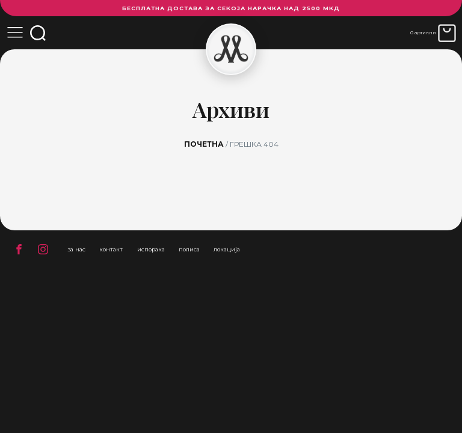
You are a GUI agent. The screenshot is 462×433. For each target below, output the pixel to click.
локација (227, 249)
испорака (151, 249)
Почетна (204, 144)
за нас (76, 249)
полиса (189, 249)
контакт (111, 249)
